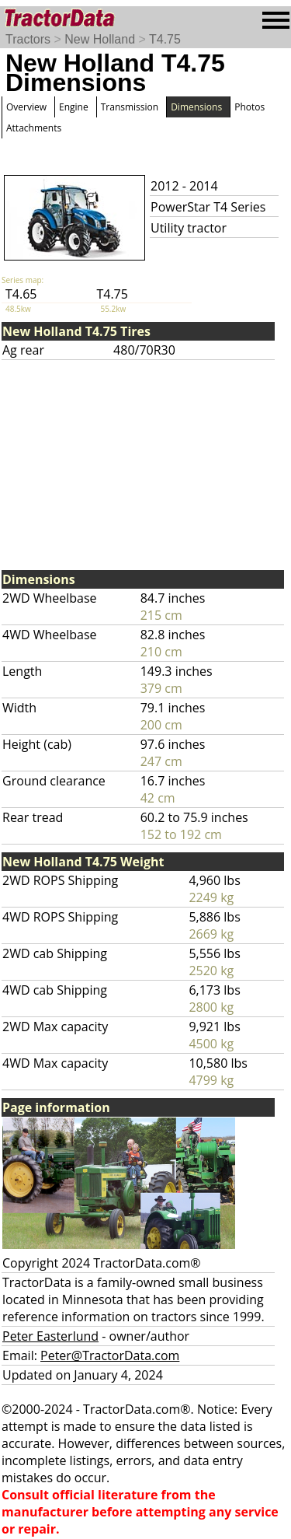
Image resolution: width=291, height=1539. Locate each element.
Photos (249, 107)
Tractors (27, 39)
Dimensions (196, 107)
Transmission (129, 107)
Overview (26, 107)
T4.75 (165, 39)
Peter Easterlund (50, 1336)
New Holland (99, 39)
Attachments (33, 128)
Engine (73, 107)
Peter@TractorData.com (109, 1355)
